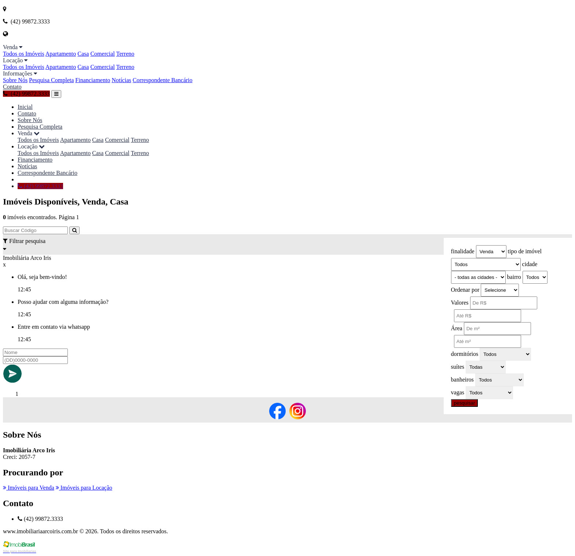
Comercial (102, 54)
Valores (460, 302)
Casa (83, 54)
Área (456, 328)
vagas (457, 392)
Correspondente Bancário (163, 80)
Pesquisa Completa (51, 80)
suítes (457, 367)
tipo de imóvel (525, 251)
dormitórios (465, 354)
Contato (12, 87)
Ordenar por (465, 290)
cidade (530, 264)
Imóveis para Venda (28, 488)
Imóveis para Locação (84, 488)
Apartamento (60, 54)
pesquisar (464, 403)
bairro (514, 277)
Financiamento (92, 80)
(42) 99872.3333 (26, 94)
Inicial (25, 107)
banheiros (462, 379)
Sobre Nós (15, 80)
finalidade (463, 251)
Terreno (125, 54)
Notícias (121, 80)
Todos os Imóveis (23, 54)
